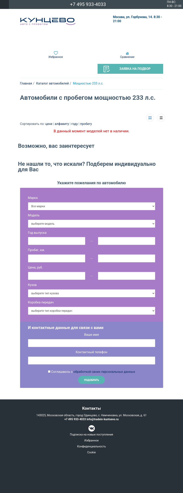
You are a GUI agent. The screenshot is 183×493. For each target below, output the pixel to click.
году (74, 124)
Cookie (91, 452)
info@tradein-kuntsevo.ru (103, 419)
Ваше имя (91, 335)
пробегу (86, 124)
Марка (33, 198)
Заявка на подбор (127, 69)
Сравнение (127, 57)
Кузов (32, 285)
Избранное (56, 57)
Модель (34, 215)
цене (49, 124)
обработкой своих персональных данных (104, 372)
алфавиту (62, 124)
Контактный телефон (91, 352)
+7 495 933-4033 (88, 4)
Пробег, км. (36, 250)
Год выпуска (37, 233)
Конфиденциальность (91, 446)
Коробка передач (41, 302)
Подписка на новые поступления (91, 434)
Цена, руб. (35, 267)
